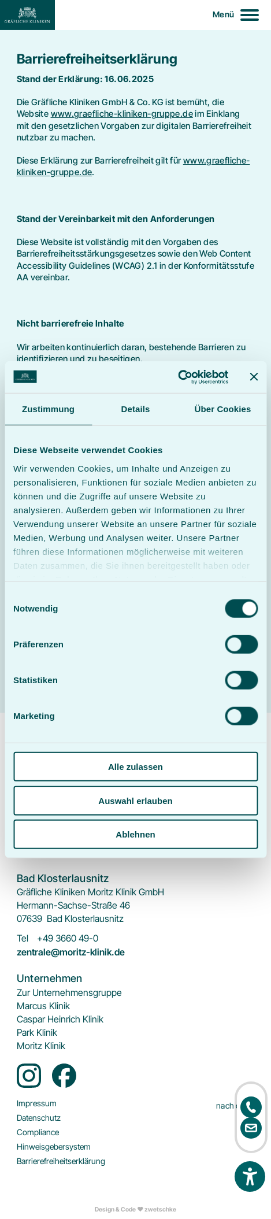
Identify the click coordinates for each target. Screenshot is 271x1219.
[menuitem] (69, 992)
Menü (223, 14)
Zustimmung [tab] (48, 409)
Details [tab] (135, 409)
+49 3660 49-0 (67, 938)
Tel (22, 938)
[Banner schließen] (254, 377)
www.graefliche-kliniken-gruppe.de (122, 113)
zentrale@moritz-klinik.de (71, 952)
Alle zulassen (135, 767)
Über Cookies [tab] (223, 409)
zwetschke (160, 1209)
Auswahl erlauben (135, 800)
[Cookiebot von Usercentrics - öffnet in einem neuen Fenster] (177, 376)
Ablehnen (135, 834)
